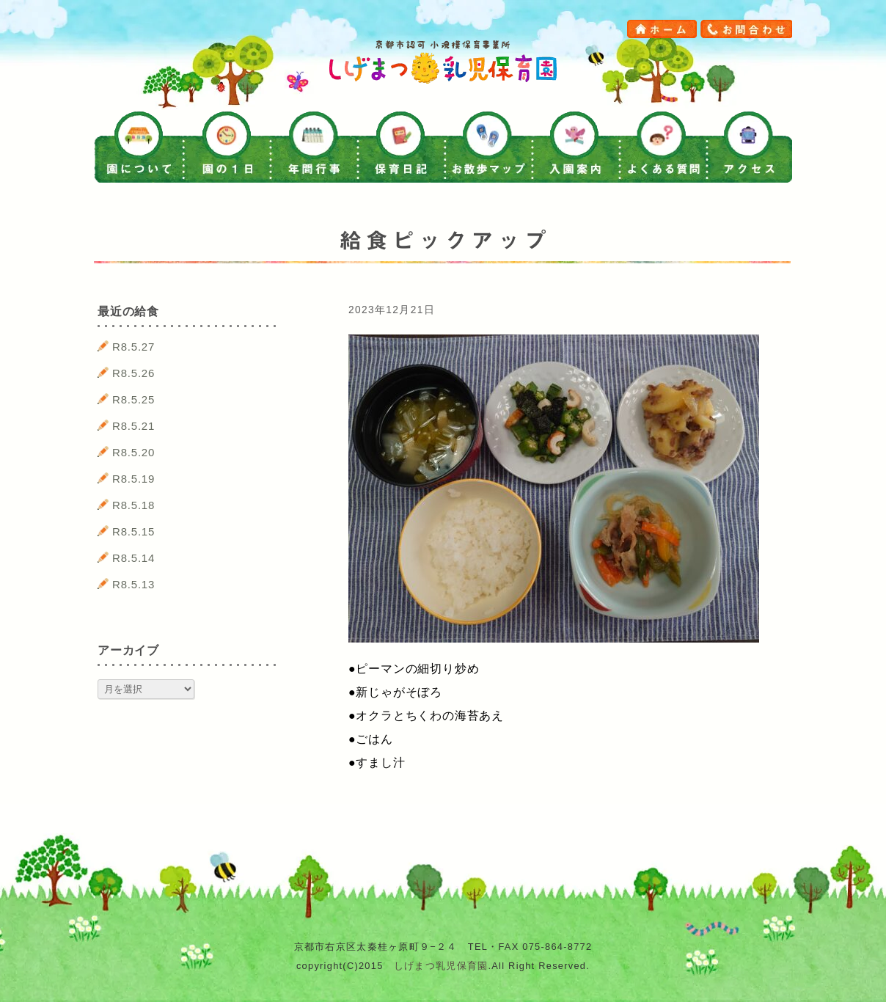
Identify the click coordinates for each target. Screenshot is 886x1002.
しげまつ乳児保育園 (441, 965)
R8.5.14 (133, 558)
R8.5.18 (133, 505)
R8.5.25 (133, 399)
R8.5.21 (133, 426)
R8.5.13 (133, 584)
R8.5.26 (133, 373)
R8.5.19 (133, 478)
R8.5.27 (133, 346)
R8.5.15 (133, 531)
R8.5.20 (133, 452)
